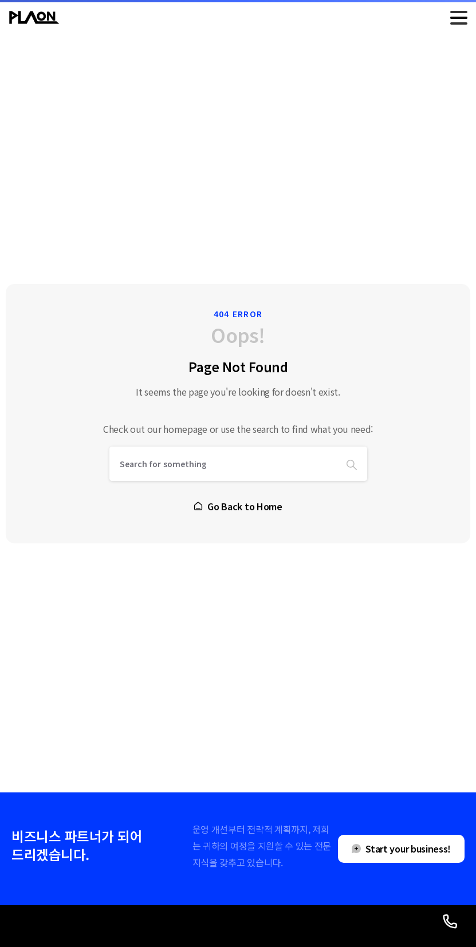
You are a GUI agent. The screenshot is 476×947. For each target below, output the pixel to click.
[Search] (222, 464)
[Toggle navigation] (458, 17)
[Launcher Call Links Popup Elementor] (450, 921)
